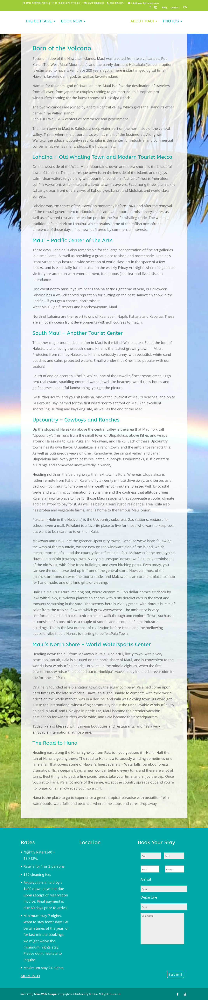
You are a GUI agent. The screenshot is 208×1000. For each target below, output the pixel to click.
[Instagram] (155, 8)
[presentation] (170, 956)
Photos (170, 22)
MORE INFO (30, 976)
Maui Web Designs (45, 994)
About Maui (141, 22)
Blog (164, 7)
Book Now (72, 22)
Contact (174, 7)
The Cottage (39, 22)
